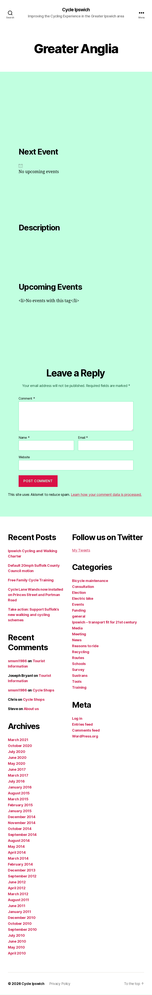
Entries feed (82, 724)
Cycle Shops (43, 690)
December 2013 (21, 870)
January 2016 (20, 787)
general (78, 616)
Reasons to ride (85, 646)
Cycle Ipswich (76, 10)
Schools (79, 664)
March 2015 (18, 799)
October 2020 (20, 746)
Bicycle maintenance (90, 581)
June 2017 (17, 770)
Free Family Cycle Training (31, 580)
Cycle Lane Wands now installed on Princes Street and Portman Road (35, 595)
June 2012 (17, 882)
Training (79, 688)
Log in (77, 719)
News (77, 640)
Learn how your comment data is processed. (106, 495)
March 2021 (18, 740)
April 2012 (16, 888)
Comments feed (86, 730)
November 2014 (21, 823)
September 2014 (22, 835)
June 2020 (17, 758)
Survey (78, 670)
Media (77, 628)
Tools (77, 682)
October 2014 (19, 829)
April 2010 (17, 953)
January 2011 (19, 912)
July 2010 (16, 936)
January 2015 (20, 811)
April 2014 (17, 853)
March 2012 (18, 894)
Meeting (79, 634)
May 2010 (16, 947)
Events (78, 605)
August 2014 (19, 841)
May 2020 (16, 764)
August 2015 (19, 793)
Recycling (80, 652)
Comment (27, 399)
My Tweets (81, 550)
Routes (78, 658)
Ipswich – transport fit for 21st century (104, 622)
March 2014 (18, 858)
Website (24, 457)
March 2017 (18, 775)
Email (83, 438)
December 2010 (22, 918)
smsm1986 (17, 661)
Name (24, 438)
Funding (79, 610)
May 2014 (16, 847)
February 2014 (20, 864)
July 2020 (16, 752)
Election (79, 593)
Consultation (83, 587)
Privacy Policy (61, 984)
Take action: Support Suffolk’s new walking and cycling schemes (33, 614)
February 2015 (20, 805)
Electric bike (82, 599)
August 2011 (18, 900)
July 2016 (16, 781)
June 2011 (16, 906)
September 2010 (22, 930)
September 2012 (22, 876)
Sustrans (79, 676)
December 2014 (21, 817)
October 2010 (20, 924)
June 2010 (17, 941)
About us (31, 709)
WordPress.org (85, 736)
